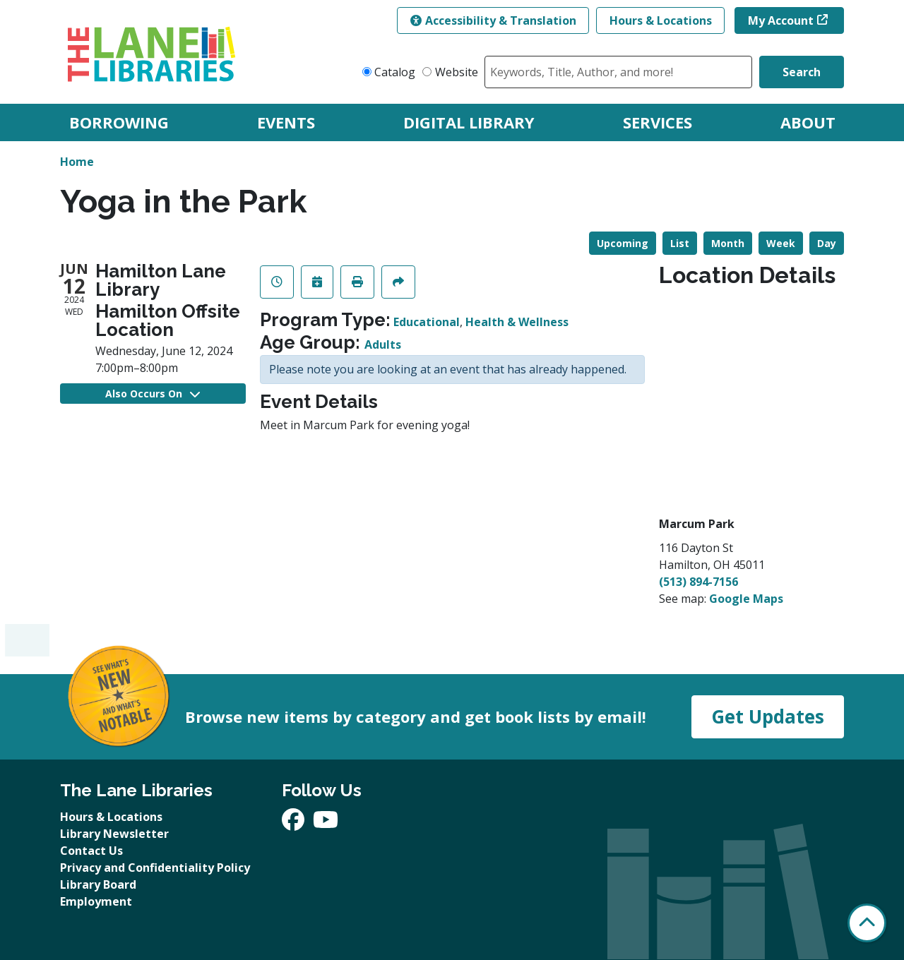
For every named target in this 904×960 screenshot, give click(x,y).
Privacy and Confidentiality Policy (155, 867)
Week (780, 243)
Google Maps (746, 598)
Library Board (98, 884)
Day (826, 243)
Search (802, 72)
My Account (781, 20)
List (679, 243)
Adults (382, 344)
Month (727, 243)
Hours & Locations (660, 20)
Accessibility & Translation (493, 20)
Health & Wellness (517, 322)
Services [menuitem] (657, 122)
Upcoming (622, 243)
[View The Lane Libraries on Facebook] (294, 824)
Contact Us (91, 850)
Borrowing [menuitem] (119, 122)
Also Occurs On (152, 393)
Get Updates (767, 716)
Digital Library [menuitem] (469, 122)
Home (77, 161)
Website (456, 72)
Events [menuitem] (286, 122)
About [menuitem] (807, 122)
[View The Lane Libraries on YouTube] (325, 824)
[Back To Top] (867, 923)
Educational (426, 322)
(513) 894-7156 (698, 581)
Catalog (394, 72)
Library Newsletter (114, 833)
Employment (96, 901)
